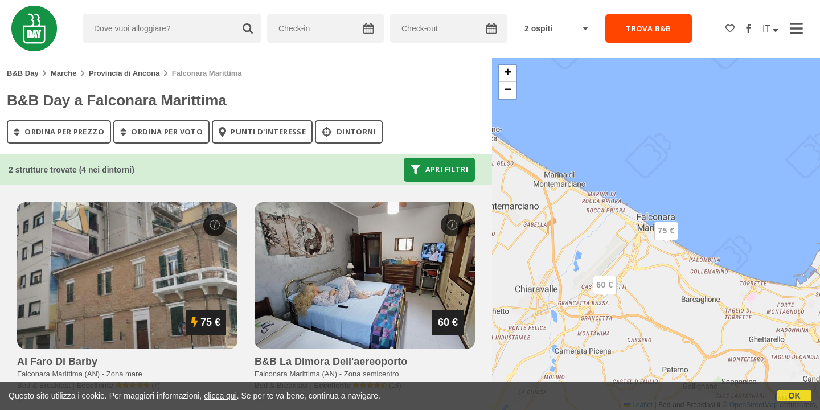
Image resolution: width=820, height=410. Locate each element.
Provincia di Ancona (124, 73)
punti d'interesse (262, 131)
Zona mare (124, 374)
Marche (64, 73)
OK (795, 395)
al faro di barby (57, 361)
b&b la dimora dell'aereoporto (331, 361)
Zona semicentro (371, 374)
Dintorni (349, 131)
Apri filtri (439, 170)
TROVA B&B (648, 28)
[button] (604, 294)
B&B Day (23, 73)
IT (770, 29)
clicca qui (220, 395)
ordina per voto (161, 131)
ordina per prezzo (59, 131)
